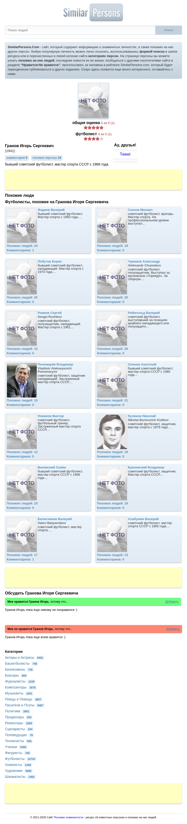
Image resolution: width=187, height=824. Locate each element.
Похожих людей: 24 (22, 245)
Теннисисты (19, 741)
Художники (19, 771)
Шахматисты (20, 777)
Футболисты (20, 759)
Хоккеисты (18, 765)
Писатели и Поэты (25, 705)
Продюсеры (19, 717)
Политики (18, 711)
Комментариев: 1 (20, 250)
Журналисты (20, 681)
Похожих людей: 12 (22, 452)
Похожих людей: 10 (22, 348)
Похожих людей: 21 (112, 400)
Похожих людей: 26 (112, 348)
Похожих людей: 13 (112, 555)
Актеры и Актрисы (24, 657)
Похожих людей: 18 (112, 452)
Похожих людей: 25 (22, 297)
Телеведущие (19, 735)
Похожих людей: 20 (112, 297)
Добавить (172, 601)
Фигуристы (18, 753)
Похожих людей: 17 (22, 555)
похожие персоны (46, 158)
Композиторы (21, 687)
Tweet (125, 154)
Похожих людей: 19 (112, 245)
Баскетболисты (21, 663)
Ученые (16, 747)
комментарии (16, 158)
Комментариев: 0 (110, 250)
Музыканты (19, 693)
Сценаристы (19, 729)
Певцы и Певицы (24, 699)
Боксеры (16, 675)
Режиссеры (19, 723)
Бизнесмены (19, 669)
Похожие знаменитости (68, 817)
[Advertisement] (93, 179)
